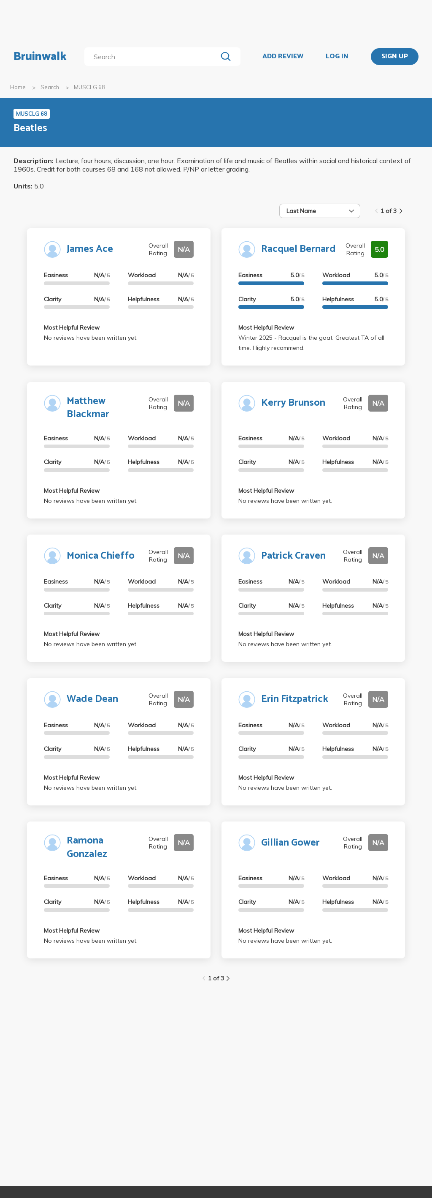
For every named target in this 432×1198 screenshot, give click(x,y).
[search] (152, 56)
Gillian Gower (290, 843)
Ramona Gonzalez (87, 847)
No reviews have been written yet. (91, 337)
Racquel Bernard (298, 249)
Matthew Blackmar (88, 408)
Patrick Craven (293, 556)
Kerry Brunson (293, 403)
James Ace (90, 249)
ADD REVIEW (282, 56)
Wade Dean (92, 699)
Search (49, 87)
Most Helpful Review (72, 327)
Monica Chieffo (101, 556)
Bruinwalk (40, 56)
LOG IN (337, 56)
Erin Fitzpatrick (294, 699)
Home (18, 87)
